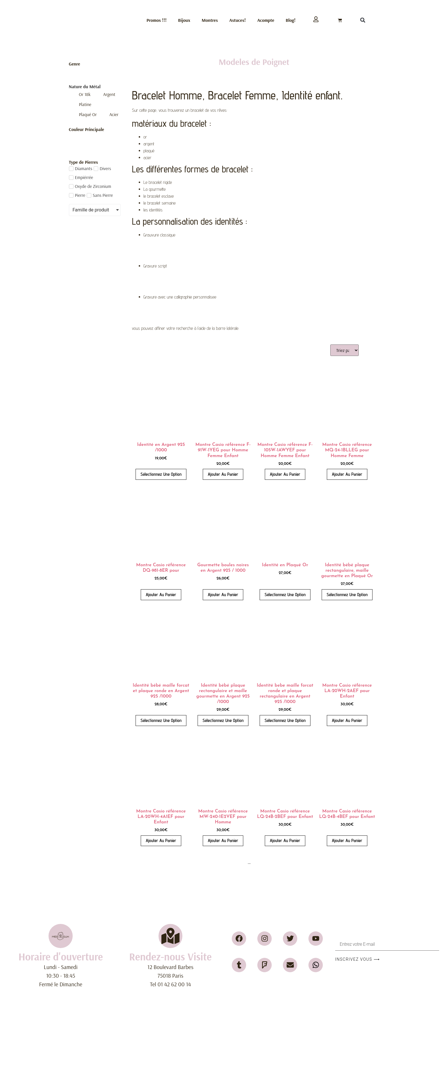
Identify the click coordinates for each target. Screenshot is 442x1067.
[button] (362, 20)
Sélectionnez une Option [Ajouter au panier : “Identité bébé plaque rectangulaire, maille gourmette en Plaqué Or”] (347, 594)
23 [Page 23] (277, 862)
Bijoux (184, 20)
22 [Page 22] (267, 862)
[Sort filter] (344, 350)
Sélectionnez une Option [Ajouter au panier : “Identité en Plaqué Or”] (285, 594)
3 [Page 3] (234, 862)
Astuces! (237, 20)
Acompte (265, 20)
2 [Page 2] (227, 862)
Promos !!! (156, 20)
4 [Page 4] (241, 862)
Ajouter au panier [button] (223, 474)
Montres (210, 20)
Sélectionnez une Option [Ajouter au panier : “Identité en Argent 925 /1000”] (161, 474)
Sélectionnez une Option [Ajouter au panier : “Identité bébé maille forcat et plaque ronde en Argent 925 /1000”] (161, 720)
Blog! (291, 20)
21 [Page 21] (257, 862)
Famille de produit (91, 210)
